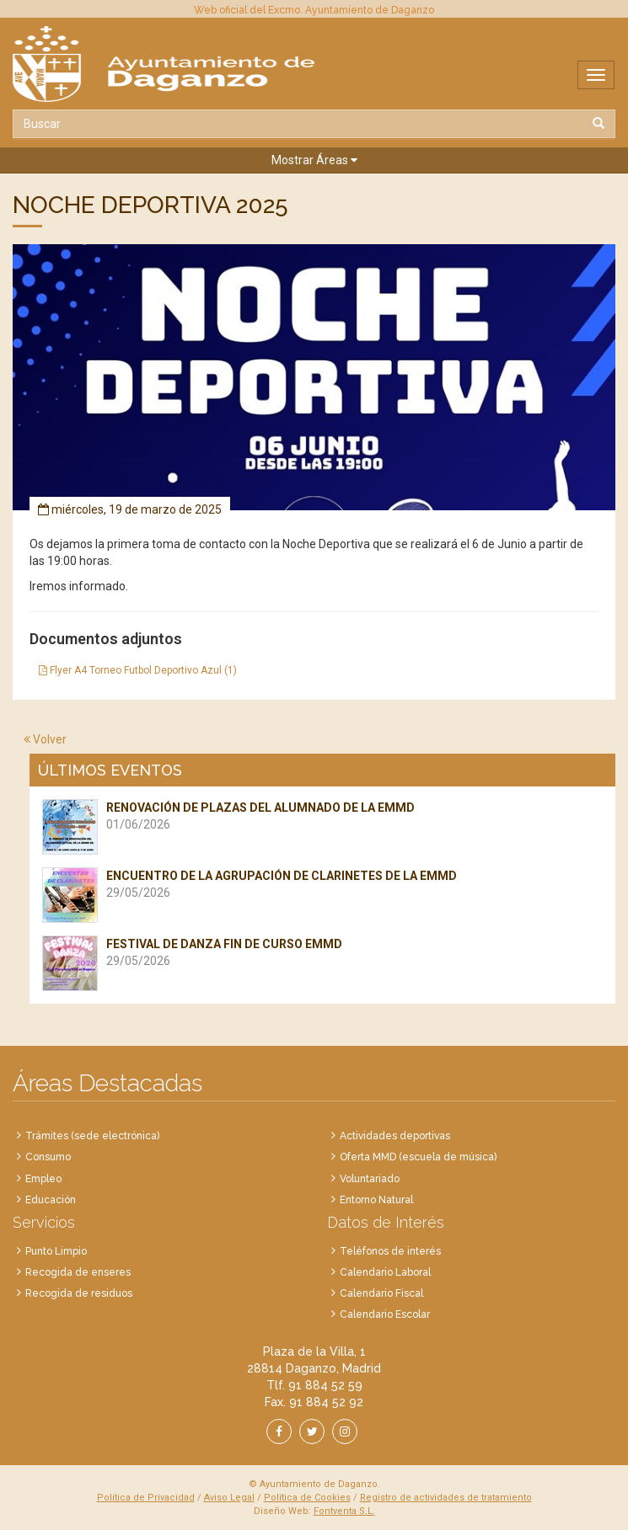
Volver (45, 739)
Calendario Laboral (385, 1272)
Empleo (43, 1179)
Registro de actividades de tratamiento (446, 1497)
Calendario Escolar (385, 1314)
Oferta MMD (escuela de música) (418, 1157)
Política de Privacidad (146, 1497)
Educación (50, 1200)
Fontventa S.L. (344, 1511)
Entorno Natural (376, 1200)
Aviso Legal (229, 1497)
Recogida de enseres (78, 1272)
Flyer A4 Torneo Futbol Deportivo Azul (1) (138, 670)
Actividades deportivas (395, 1136)
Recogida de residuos (78, 1293)
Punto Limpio (56, 1251)
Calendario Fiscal (381, 1293)
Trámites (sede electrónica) (92, 1136)
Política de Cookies (307, 1497)
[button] (314, 160)
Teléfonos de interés (390, 1251)
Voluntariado (370, 1179)
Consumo (48, 1157)
